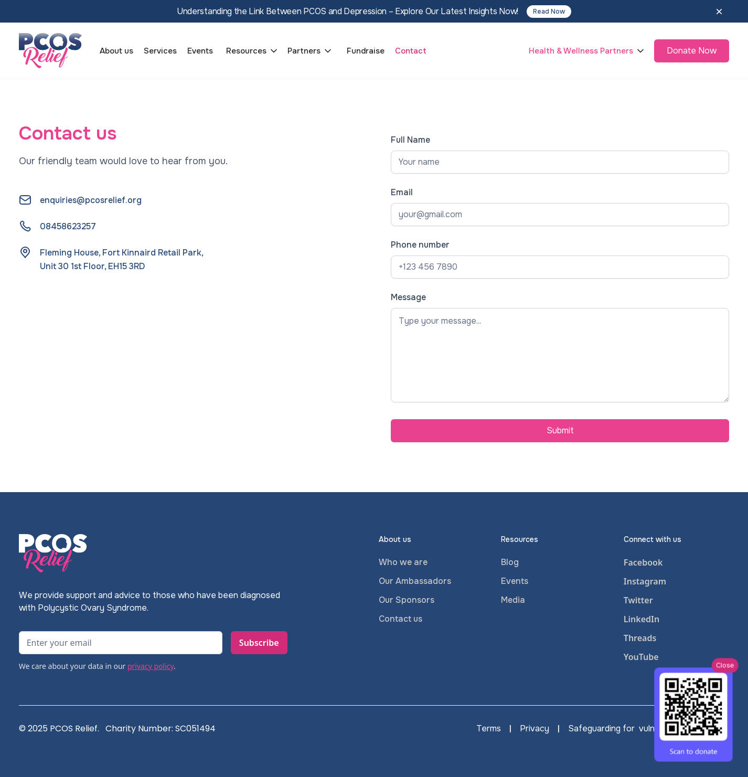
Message (408, 297)
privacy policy (150, 666)
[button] (252, 51)
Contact (410, 51)
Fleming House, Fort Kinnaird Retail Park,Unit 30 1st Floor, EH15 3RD (122, 259)
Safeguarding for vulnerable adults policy (648, 728)
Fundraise (365, 51)
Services (160, 51)
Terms (488, 728)
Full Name (410, 139)
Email (402, 192)
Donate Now (692, 50)
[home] (50, 50)
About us (116, 51)
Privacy (534, 728)
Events (200, 51)
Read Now (549, 11)
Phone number (420, 244)
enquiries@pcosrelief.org (91, 200)
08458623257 (68, 226)
